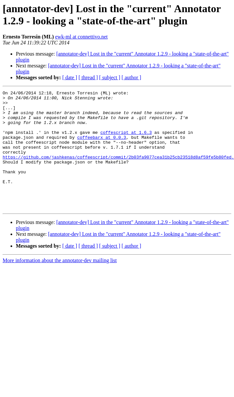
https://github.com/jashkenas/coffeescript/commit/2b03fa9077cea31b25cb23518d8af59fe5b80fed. (118, 171)
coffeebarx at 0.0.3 (101, 147)
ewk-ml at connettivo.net (81, 36)
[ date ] (69, 77)
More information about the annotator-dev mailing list (60, 284)
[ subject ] (109, 77)
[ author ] (131, 77)
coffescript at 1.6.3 (126, 141)
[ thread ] (88, 77)
